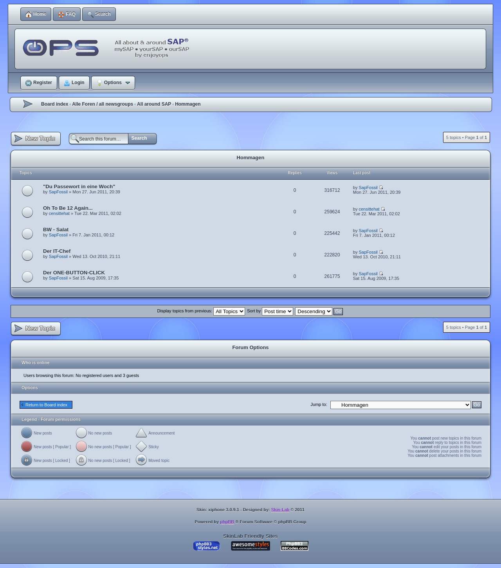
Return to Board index (46, 404)
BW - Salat (55, 230)
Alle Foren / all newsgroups (102, 104)
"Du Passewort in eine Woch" (79, 186)
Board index (54, 104)
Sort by (270, 310)
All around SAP (154, 104)
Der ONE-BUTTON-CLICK (74, 273)
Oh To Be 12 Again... (68, 208)
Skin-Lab (280, 509)
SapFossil (58, 191)
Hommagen (187, 104)
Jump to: (319, 404)
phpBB (227, 521)
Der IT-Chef (56, 251)
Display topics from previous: (201, 310)
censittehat (59, 213)
